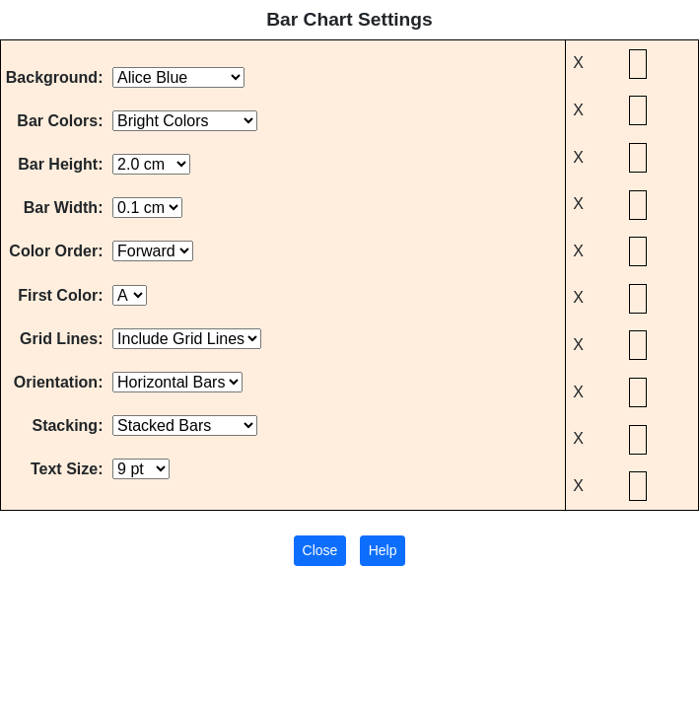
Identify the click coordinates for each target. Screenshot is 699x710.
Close (320, 550)
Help (383, 550)
